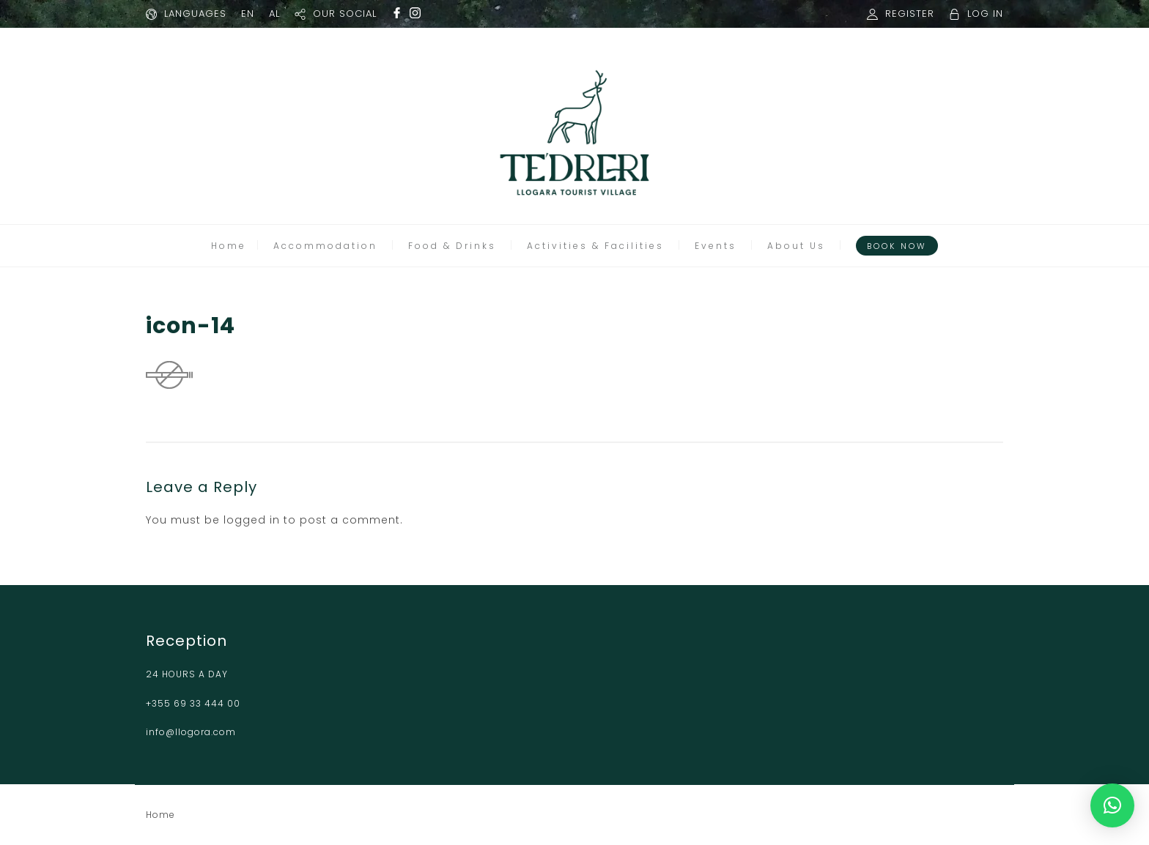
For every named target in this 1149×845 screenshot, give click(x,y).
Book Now (897, 246)
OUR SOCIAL (345, 14)
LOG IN (985, 14)
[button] (1112, 805)
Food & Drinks (452, 245)
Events (715, 245)
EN (247, 14)
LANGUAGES (195, 14)
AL (274, 14)
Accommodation (325, 245)
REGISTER (909, 14)
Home (228, 245)
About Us (796, 245)
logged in (251, 520)
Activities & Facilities (595, 245)
